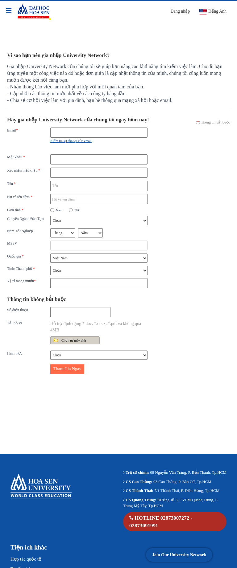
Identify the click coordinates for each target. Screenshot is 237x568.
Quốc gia (15, 256)
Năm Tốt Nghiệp (20, 231)
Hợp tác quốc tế (25, 559)
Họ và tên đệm (19, 197)
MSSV (12, 243)
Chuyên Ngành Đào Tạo (25, 219)
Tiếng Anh (213, 11)
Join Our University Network (179, 555)
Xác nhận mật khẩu (23, 170)
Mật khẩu (16, 157)
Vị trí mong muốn (21, 281)
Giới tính (15, 210)
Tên (11, 183)
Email (12, 130)
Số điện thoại (17, 310)
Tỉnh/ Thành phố (21, 268)
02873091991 (143, 526)
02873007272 (174, 518)
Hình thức (15, 353)
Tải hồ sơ (14, 323)
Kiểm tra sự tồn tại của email (71, 141)
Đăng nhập (180, 11)
